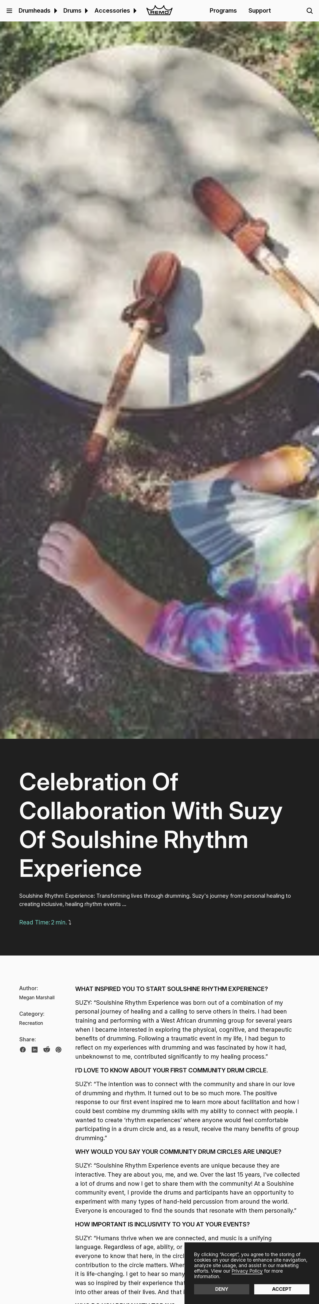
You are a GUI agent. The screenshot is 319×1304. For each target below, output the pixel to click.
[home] (159, 10)
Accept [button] (282, 1289)
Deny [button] (221, 1289)
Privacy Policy (247, 1271)
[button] (9, 10)
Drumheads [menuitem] (35, 10)
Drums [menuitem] (72, 10)
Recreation (31, 1023)
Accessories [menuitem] (112, 10)
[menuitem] (55, 10)
